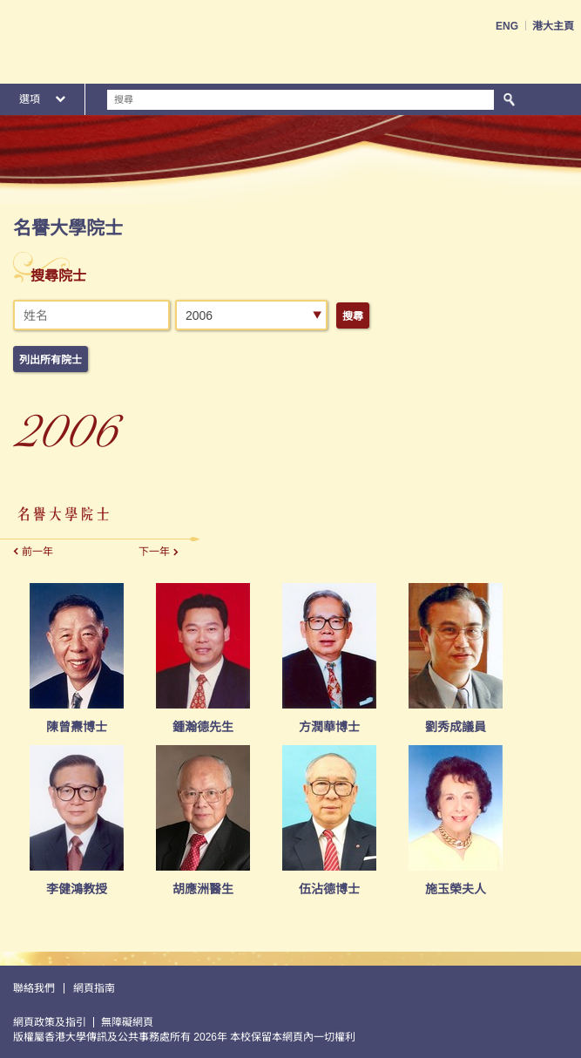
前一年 (37, 551)
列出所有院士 (50, 360)
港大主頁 (553, 26)
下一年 (154, 551)
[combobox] (251, 315)
